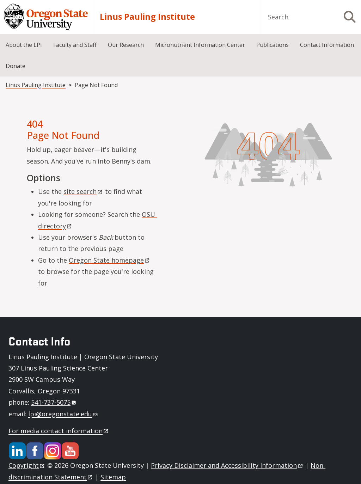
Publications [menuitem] (272, 45)
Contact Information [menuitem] (327, 45)
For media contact (58, 431)
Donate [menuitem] (15, 66)
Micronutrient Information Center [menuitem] (200, 45)
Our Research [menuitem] (126, 45)
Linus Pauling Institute (147, 17)
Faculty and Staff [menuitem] (75, 45)
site (83, 191)
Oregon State (110, 260)
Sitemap (113, 477)
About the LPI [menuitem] (24, 45)
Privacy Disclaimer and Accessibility (227, 465)
